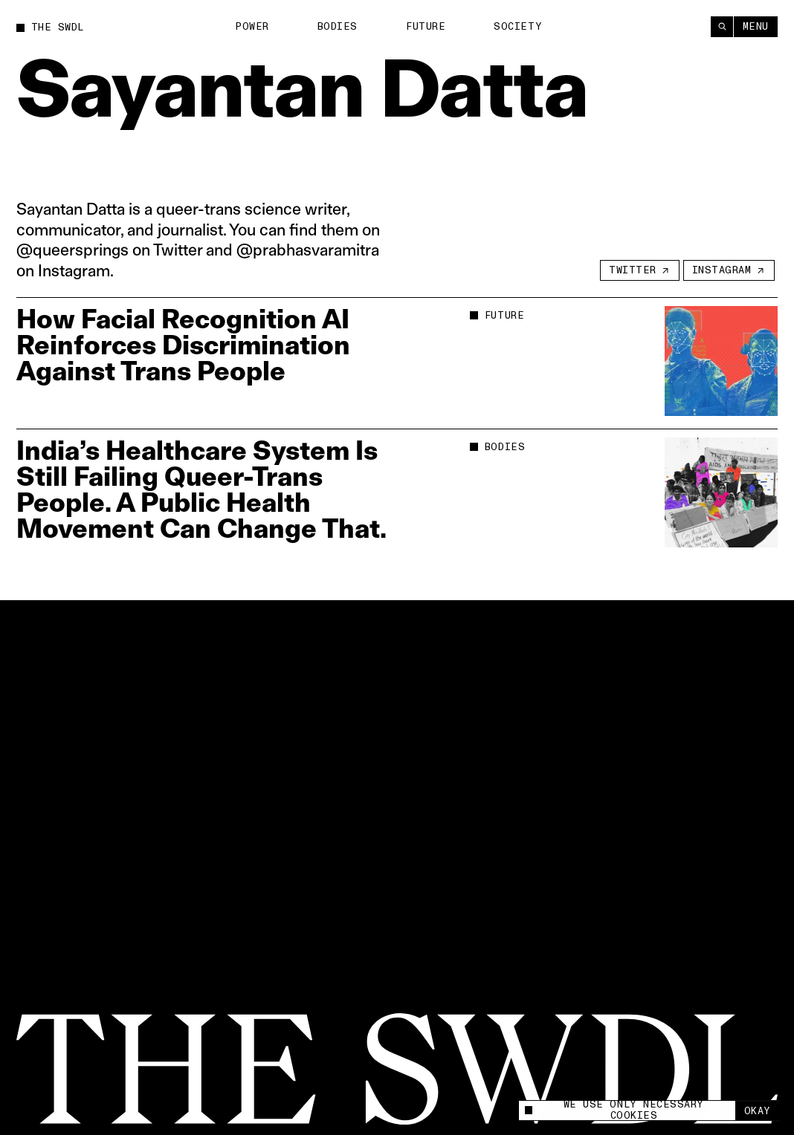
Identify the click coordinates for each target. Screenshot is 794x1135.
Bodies (337, 26)
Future (425, 26)
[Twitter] (640, 270)
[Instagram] (729, 270)
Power (252, 26)
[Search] (722, 26)
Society (518, 26)
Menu (756, 26)
